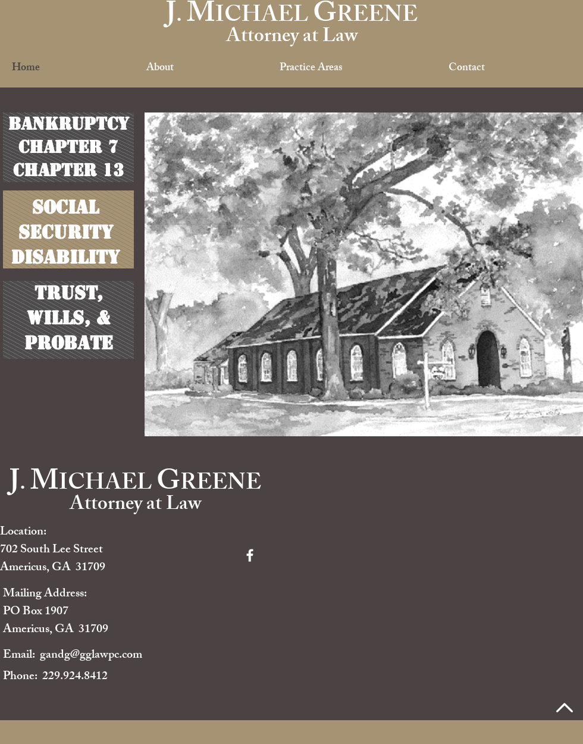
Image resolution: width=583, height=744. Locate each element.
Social (65, 207)
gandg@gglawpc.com (91, 655)
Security (65, 232)
